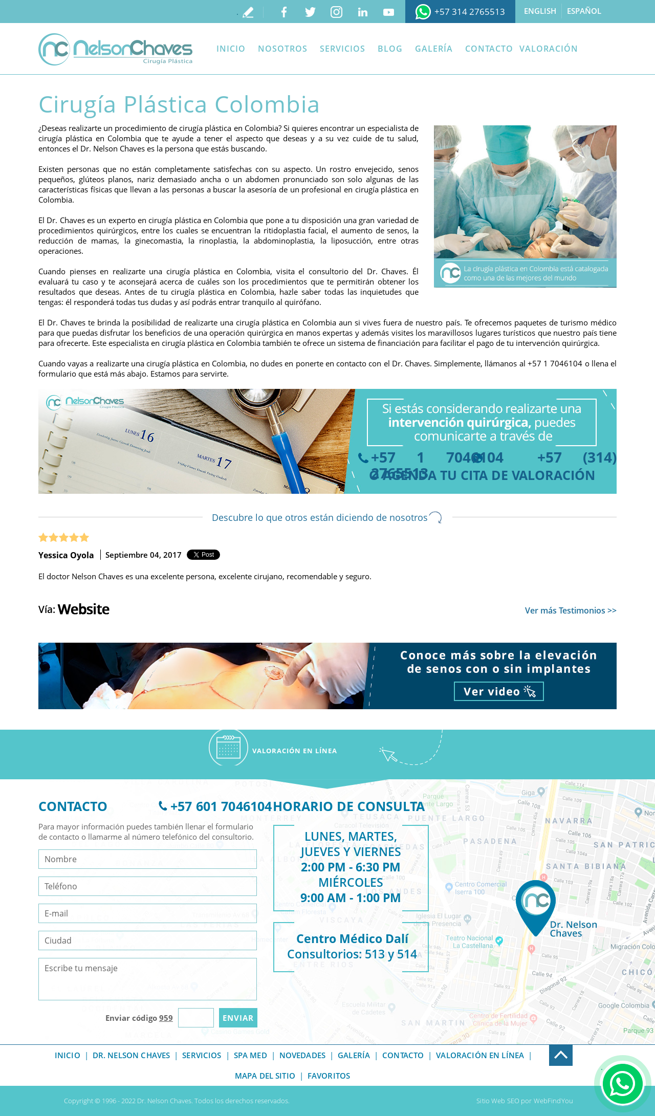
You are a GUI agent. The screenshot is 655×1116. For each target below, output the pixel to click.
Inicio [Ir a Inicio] (231, 48)
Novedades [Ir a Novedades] (302, 1055)
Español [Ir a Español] (584, 11)
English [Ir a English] (540, 11)
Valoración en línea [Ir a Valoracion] (480, 1055)
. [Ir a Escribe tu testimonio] (237, 12)
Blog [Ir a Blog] (390, 48)
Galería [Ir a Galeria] (434, 48)
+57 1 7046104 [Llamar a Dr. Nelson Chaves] (555, 363)
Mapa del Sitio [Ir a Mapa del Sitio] (265, 1075)
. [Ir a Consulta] (602, 1067)
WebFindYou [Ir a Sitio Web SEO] (553, 1100)
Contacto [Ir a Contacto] (489, 48)
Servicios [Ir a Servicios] (342, 48)
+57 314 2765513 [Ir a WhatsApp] (469, 11)
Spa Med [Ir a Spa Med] (250, 1055)
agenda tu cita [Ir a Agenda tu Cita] (435, 475)
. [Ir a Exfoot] (550, 1050)
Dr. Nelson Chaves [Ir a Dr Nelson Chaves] (131, 1055)
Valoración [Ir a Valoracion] (548, 48)
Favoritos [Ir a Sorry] (329, 1075)
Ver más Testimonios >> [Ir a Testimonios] (571, 610)
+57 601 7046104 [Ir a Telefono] (221, 806)
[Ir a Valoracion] (294, 747)
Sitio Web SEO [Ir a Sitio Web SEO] (497, 1100)
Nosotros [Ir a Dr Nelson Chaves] (283, 48)
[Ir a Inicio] (115, 49)
